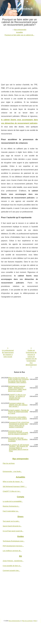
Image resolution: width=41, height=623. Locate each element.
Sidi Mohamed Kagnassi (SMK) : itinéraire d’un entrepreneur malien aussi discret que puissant (17, 388)
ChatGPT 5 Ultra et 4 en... (12, 491)
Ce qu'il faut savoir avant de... (13, 531)
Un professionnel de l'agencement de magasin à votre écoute (8, 353)
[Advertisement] (20, 58)
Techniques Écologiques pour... (13, 541)
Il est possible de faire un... (12, 566)
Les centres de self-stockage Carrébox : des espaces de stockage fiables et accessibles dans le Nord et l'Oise (19, 448)
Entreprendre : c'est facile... (12, 471)
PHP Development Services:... (13, 546)
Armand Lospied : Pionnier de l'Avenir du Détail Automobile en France (18, 411)
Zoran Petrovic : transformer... (13, 561)
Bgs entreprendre (20, 29)
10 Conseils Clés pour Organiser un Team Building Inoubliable (17, 439)
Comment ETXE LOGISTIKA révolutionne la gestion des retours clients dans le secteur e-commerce (19, 425)
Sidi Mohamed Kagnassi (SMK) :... (15, 486)
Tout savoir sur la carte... (11, 521)
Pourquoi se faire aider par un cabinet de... (19, 35)
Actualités (19, 32)
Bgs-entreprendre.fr (15, 621)
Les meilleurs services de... (12, 551)
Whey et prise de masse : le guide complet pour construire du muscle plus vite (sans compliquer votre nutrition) (18, 380)
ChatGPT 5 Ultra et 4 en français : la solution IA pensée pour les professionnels (17, 397)
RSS (35, 621)
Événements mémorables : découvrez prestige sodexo (17, 417)
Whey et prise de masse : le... (13, 481)
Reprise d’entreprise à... (11, 506)
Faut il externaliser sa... (11, 511)
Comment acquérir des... (11, 570)
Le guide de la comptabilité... (13, 501)
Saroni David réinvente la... (12, 526)
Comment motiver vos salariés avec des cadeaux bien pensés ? (18, 404)
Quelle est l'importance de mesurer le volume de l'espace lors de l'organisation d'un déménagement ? (31, 359)
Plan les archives (9, 463)
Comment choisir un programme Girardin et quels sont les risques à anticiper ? (18, 432)
